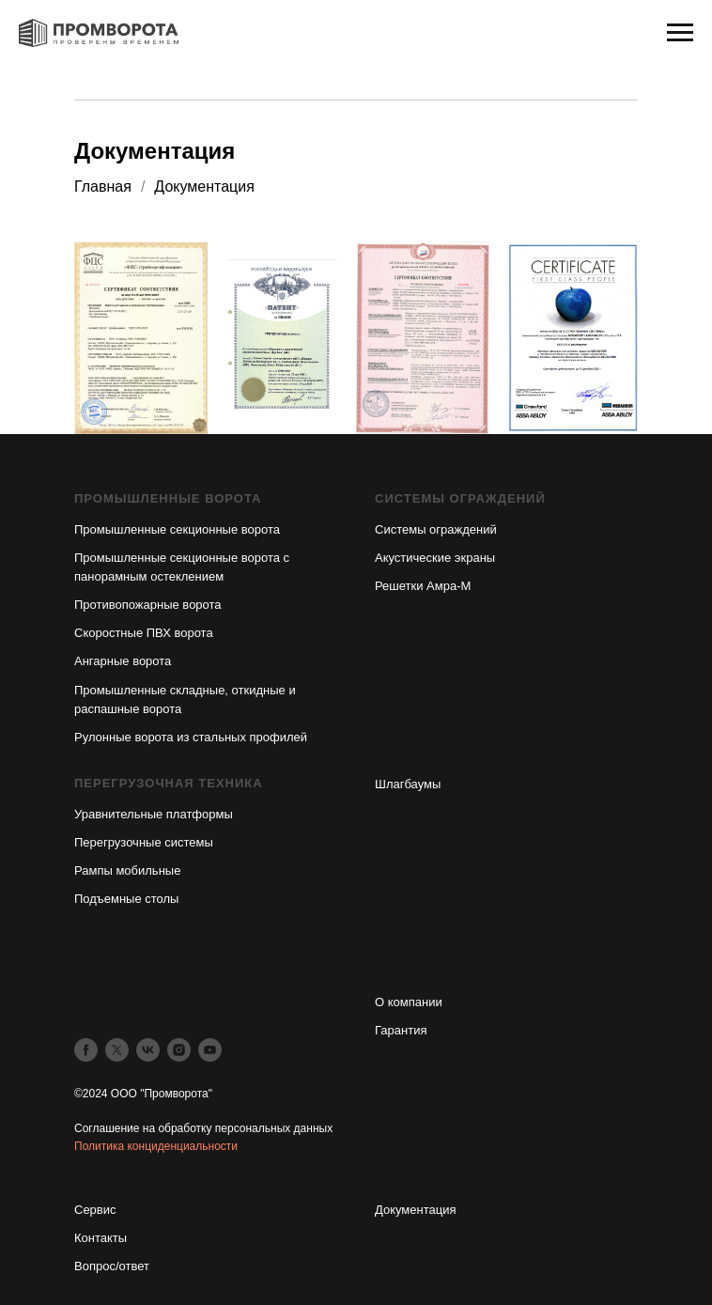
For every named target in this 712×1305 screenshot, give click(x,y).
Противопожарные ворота (148, 605)
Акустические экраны (435, 558)
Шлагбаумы (408, 784)
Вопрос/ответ (111, 1266)
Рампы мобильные (127, 870)
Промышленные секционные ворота (177, 529)
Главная (103, 186)
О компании (408, 1002)
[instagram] (179, 1050)
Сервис (95, 1210)
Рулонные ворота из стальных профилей (190, 737)
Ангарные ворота (122, 661)
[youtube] (210, 1050)
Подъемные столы (126, 899)
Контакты (100, 1238)
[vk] (148, 1050)
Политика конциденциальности (156, 1146)
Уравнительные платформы (153, 814)
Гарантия (400, 1030)
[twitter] (117, 1050)
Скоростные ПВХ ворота (143, 633)
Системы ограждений (436, 529)
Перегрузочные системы (143, 842)
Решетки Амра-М (423, 586)
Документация (416, 1210)
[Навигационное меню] (680, 32)
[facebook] (86, 1050)
